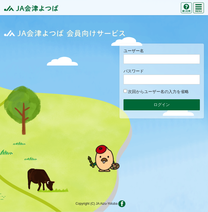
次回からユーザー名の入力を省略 (156, 91)
